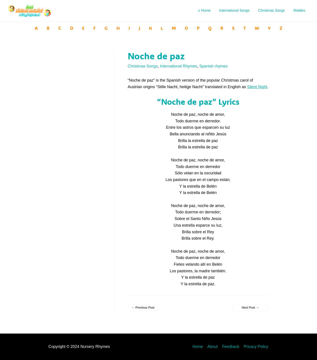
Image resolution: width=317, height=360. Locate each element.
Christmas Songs (143, 66)
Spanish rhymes (214, 66)
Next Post (250, 314)
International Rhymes (178, 66)
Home (199, 347)
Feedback (231, 347)
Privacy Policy (256, 347)
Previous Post (142, 314)
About (213, 347)
